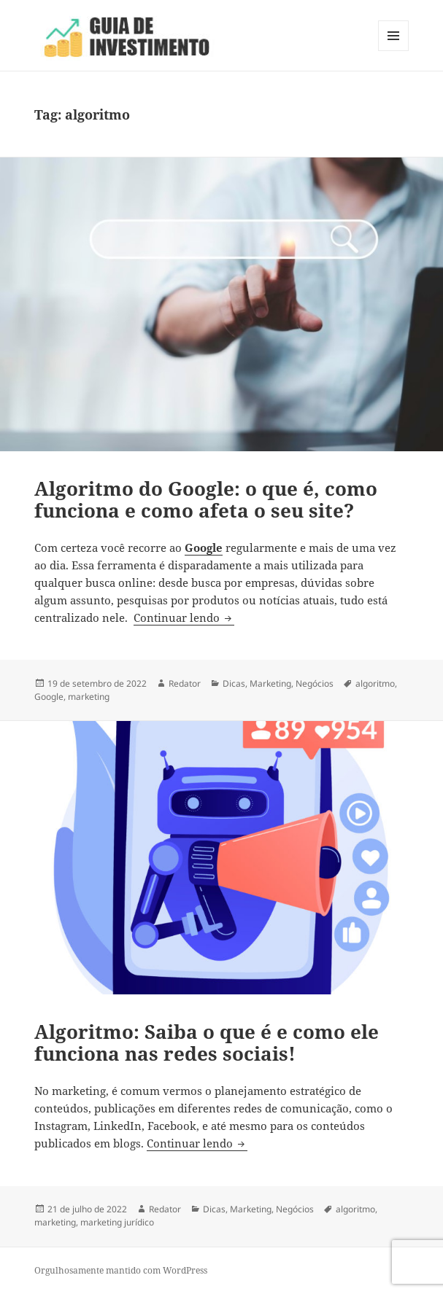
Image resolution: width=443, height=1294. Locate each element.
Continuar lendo (184, 617)
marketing (88, 696)
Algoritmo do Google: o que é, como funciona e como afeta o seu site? (205, 499)
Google (48, 696)
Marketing (270, 683)
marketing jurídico (117, 1222)
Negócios (315, 683)
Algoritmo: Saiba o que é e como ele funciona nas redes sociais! (206, 1042)
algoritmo (375, 683)
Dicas (234, 683)
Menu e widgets (394, 50)
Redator (185, 683)
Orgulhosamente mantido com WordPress (120, 1270)
